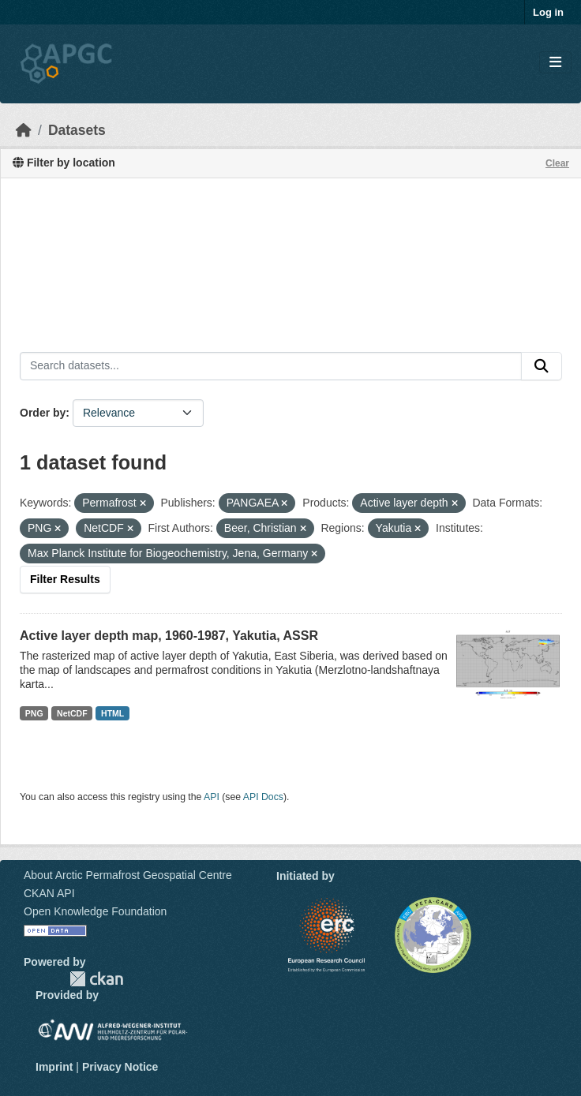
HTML (112, 713)
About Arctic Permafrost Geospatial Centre (128, 875)
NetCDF (72, 713)
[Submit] (541, 366)
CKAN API (49, 893)
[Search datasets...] (271, 366)
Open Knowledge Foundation (95, 911)
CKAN (96, 979)
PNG (34, 713)
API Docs (263, 796)
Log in (548, 12)
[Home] (24, 130)
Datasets (77, 130)
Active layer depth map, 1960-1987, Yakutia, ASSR (169, 635)
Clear (557, 163)
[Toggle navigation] (555, 62)
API (211, 796)
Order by (43, 412)
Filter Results (65, 579)
